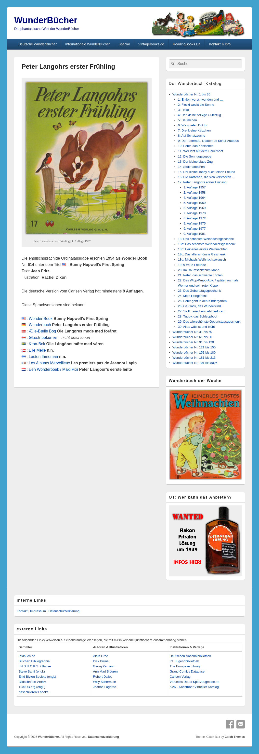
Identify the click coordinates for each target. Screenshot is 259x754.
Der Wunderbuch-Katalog (195, 83)
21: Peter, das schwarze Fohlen (200, 275)
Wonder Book (40, 319)
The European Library (185, 666)
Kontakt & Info (220, 44)
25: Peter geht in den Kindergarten (202, 301)
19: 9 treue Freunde (192, 265)
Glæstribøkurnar (43, 337)
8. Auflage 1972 (194, 218)
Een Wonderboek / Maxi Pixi (53, 369)
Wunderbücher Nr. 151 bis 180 (194, 352)
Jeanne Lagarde (104, 687)
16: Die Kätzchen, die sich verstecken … (206, 177)
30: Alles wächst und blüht (196, 327)
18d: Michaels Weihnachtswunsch (202, 259)
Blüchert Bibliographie (34, 661)
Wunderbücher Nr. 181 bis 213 (194, 357)
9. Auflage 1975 (194, 223)
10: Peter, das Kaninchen (196, 146)
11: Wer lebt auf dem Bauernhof (200, 151)
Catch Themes (235, 737)
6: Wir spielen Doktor (193, 125)
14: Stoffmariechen (191, 167)
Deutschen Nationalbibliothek (190, 656)
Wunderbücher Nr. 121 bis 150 (194, 347)
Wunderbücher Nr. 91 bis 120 (193, 342)
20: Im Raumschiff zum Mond (199, 270)
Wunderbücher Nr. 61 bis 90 (192, 337)
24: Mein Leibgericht (192, 296)
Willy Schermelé (104, 682)
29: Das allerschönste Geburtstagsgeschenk (209, 321)
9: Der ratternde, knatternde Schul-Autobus (208, 141)
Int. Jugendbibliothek (184, 661)
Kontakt (22, 611)
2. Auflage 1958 (194, 192)
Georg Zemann (103, 666)
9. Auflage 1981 (194, 234)
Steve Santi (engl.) (32, 671)
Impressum (38, 611)
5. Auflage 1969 (194, 203)
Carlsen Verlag (180, 676)
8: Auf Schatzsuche (191, 135)
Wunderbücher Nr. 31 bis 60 (192, 332)
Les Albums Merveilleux (49, 363)
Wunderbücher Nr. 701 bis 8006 (194, 363)
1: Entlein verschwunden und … (200, 99)
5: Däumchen (187, 120)
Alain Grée (100, 656)
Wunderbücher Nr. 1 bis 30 (191, 94)
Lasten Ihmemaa (43, 357)
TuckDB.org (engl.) (32, 687)
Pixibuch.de (27, 656)
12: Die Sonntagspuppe (194, 156)
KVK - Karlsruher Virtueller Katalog (194, 687)
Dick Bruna (101, 661)
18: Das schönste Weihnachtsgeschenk (206, 239)
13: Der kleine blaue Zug (195, 161)
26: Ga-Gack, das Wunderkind (199, 306)
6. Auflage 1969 (194, 208)
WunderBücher (45, 20)
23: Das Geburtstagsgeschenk (199, 290)
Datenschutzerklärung (64, 611)
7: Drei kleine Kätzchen (194, 130)
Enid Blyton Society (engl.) (37, 676)
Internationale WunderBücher (87, 44)
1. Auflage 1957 (194, 187)
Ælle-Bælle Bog (42, 331)
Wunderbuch (40, 325)
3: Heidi (183, 110)
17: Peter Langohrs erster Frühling (202, 182)
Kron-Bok (37, 344)
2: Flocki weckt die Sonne (196, 104)
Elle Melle (37, 350)
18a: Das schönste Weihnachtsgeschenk (207, 244)
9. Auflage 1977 (194, 228)
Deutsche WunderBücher (37, 44)
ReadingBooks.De (186, 44)
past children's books (33, 692)
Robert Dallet (102, 676)
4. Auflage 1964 (194, 197)
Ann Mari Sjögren (105, 671)
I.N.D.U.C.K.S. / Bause (35, 666)
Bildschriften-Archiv (32, 682)
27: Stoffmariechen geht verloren (201, 311)
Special (124, 44)
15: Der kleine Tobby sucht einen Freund (206, 172)
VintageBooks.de (151, 44)
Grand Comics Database (187, 671)
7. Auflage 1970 (194, 213)
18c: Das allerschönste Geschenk (202, 254)
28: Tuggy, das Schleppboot (197, 316)
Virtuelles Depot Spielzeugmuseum (194, 682)
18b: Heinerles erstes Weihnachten (203, 249)
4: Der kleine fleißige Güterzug (199, 115)
